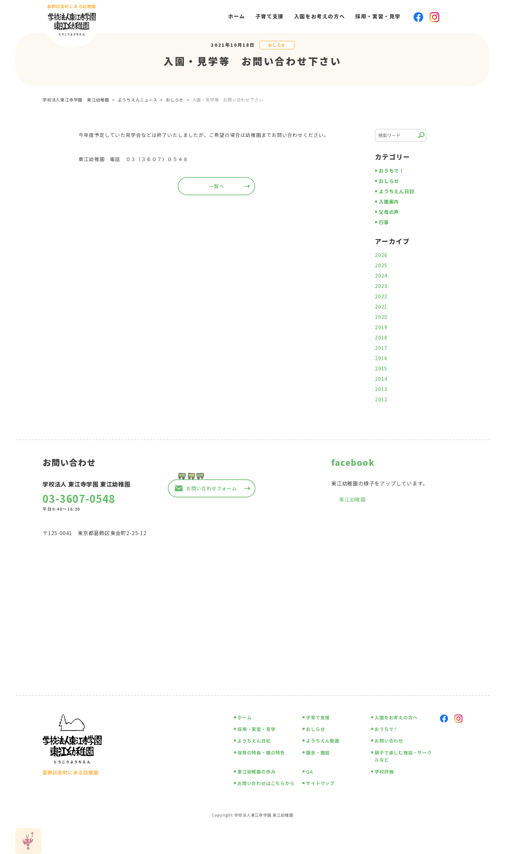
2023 (381, 286)
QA (309, 771)
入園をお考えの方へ (319, 16)
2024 (381, 275)
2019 (381, 327)
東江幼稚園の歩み (256, 771)
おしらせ (277, 45)
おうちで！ (391, 170)
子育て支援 (269, 16)
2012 (381, 399)
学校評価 (384, 771)
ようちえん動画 (322, 740)
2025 (381, 265)
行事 (384, 222)
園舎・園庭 (318, 752)
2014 (381, 378)
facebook (353, 462)
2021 (381, 306)
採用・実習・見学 (378, 16)
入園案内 (389, 201)
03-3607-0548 (79, 498)
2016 (381, 358)
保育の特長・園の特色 (261, 752)
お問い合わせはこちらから (266, 783)
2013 (381, 389)
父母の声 (389, 211)
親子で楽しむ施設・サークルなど (403, 756)
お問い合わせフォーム (211, 488)
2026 (381, 255)
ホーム (236, 16)
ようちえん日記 (396, 191)
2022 (381, 296)
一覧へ (216, 186)
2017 (381, 347)
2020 (381, 316)
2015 (381, 368)
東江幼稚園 (352, 499)
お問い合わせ (389, 740)
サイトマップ (320, 783)
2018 (381, 337)
